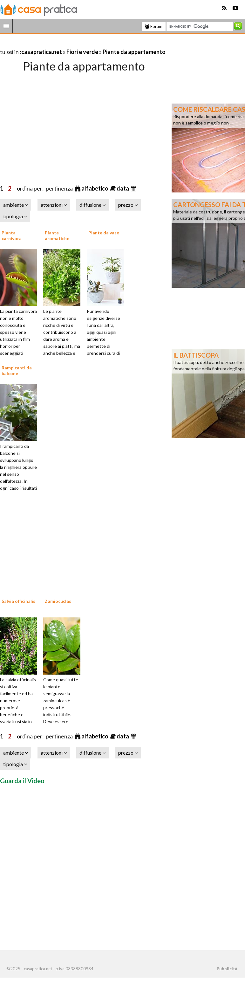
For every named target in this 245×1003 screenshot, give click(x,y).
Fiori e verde (82, 51)
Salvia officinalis (18, 601)
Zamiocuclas (58, 601)
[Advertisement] (74, 44)
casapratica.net (41, 51)
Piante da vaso (103, 232)
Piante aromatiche (57, 235)
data (123, 188)
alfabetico (95, 188)
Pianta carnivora (12, 235)
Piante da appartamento (134, 51)
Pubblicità (227, 968)
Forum (153, 26)
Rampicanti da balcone (17, 370)
